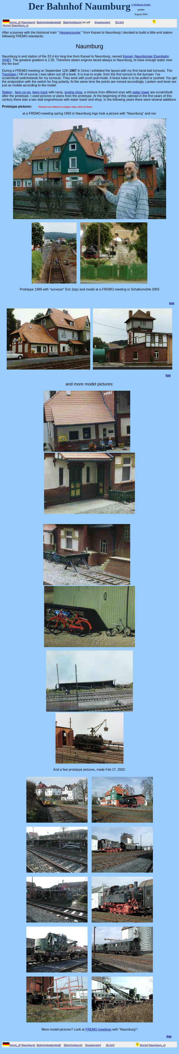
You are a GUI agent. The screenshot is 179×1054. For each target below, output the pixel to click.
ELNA (119, 22)
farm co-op (22, 92)
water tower (140, 92)
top (168, 375)
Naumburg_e (20, 25)
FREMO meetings (98, 1029)
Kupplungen (102, 22)
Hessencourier (69, 32)
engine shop (73, 92)
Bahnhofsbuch (72, 22)
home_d (15, 22)
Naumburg (28, 22)
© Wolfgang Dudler (141, 4)
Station (7, 92)
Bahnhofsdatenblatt (48, 22)
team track (40, 92)
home (6, 25)
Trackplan (9, 74)
